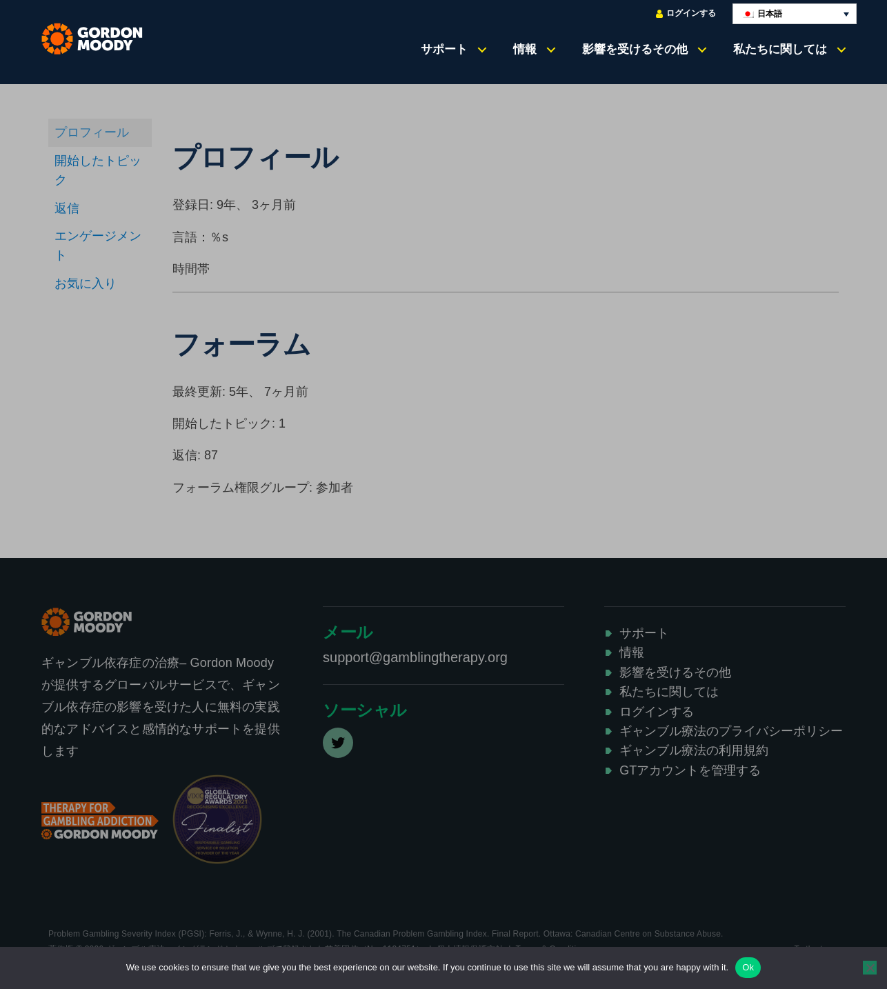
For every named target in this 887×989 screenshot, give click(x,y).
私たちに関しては (780, 49)
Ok (748, 967)
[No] (870, 968)
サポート (444, 49)
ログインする (686, 13)
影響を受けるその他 (635, 49)
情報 (525, 49)
